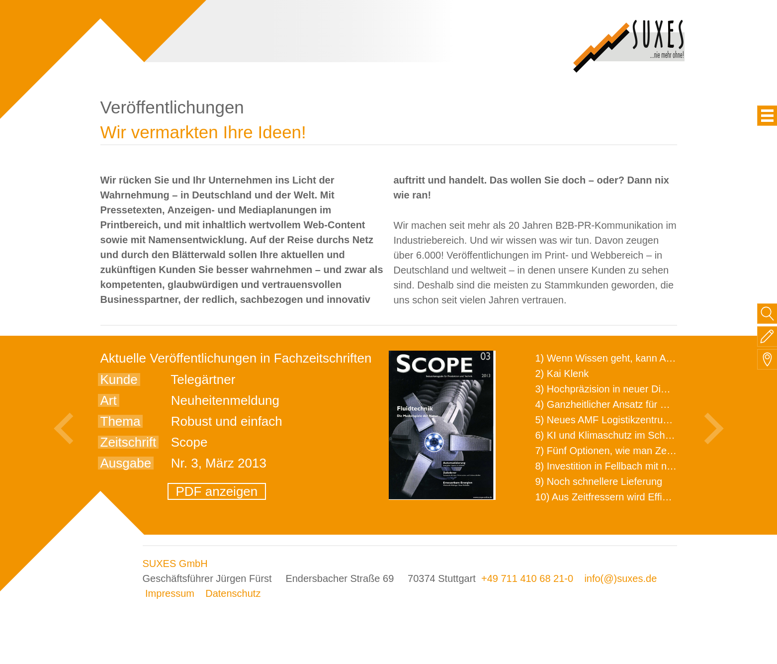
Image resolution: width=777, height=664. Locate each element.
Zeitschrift (128, 442)
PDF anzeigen (217, 491)
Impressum (169, 593)
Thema (120, 421)
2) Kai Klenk (562, 373)
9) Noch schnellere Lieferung (599, 481)
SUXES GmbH (175, 563)
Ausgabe (126, 463)
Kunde (119, 379)
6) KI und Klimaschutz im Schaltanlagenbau (631, 435)
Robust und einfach (226, 421)
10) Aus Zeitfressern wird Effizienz (610, 496)
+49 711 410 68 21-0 (527, 578)
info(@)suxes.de (620, 578)
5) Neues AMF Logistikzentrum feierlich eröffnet (640, 419)
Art (108, 400)
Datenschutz (232, 593)
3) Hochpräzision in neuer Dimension (616, 388)
